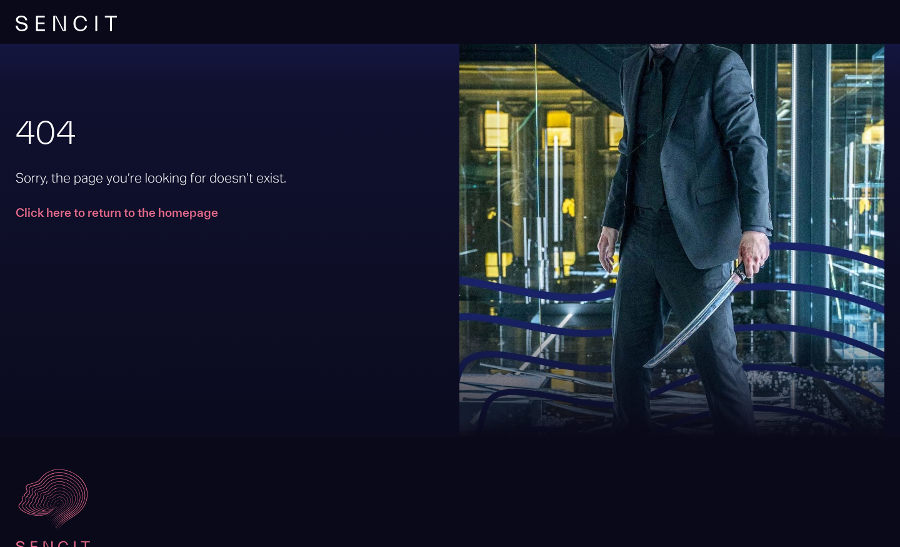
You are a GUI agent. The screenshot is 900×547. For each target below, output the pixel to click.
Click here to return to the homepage (117, 212)
